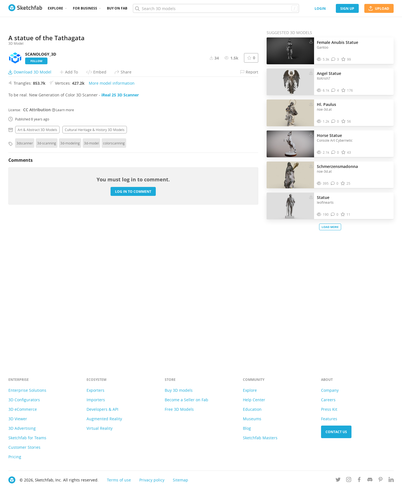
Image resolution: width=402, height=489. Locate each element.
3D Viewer (17, 418)
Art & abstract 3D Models (37, 269)
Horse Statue (329, 135)
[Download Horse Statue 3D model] (311, 134)
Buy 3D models (179, 390)
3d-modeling (70, 283)
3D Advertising (22, 428)
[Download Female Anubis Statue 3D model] (311, 41)
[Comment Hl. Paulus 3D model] (335, 121)
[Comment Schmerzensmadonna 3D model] (334, 183)
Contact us (336, 431)
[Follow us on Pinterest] (380, 480)
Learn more (63, 249)
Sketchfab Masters (260, 437)
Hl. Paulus (326, 104)
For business (85, 8)
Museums (252, 418)
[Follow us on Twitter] (338, 480)
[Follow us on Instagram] (348, 480)
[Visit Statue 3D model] (290, 206)
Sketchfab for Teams (27, 437)
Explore (55, 8)
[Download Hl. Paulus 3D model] (311, 103)
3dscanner (24, 283)
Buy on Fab (117, 8)
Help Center (254, 399)
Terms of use (119, 480)
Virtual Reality (100, 428)
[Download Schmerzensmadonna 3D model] (311, 165)
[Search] (215, 8)
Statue (323, 197)
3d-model (91, 283)
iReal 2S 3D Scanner (120, 235)
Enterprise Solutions (27, 390)
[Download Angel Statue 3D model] (311, 72)
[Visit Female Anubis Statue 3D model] (290, 50)
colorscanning (114, 283)
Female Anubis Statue (337, 42)
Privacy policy (151, 480)
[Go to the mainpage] (25, 8)
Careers (328, 399)
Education (252, 409)
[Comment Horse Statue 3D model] (335, 152)
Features (329, 418)
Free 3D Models (179, 409)
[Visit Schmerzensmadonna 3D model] (290, 175)
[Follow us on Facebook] (359, 480)
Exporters (95, 390)
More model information (112, 223)
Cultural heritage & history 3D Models (95, 269)
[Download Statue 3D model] (311, 196)
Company (330, 390)
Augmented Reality (104, 418)
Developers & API (102, 409)
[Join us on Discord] (369, 480)
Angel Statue (329, 73)
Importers (96, 399)
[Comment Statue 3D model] (334, 214)
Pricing (14, 456)
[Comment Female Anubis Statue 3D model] (335, 59)
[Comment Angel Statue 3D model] (335, 90)
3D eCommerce (22, 409)
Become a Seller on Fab (186, 399)
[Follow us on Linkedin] (391, 480)
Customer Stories (24, 447)
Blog (247, 428)
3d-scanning (46, 283)
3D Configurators (24, 399)
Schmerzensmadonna (337, 166)
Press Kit (329, 409)
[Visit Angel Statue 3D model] (290, 81)
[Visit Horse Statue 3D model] (290, 143)
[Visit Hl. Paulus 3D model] (290, 112)
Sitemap (180, 480)
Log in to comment (133, 331)
